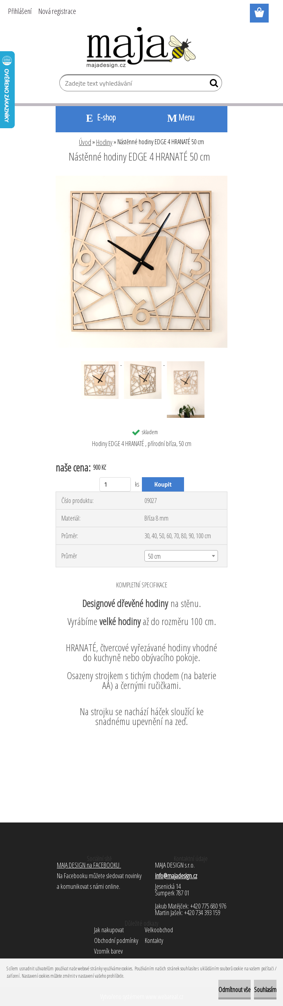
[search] (212, 84)
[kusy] (115, 484)
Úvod (85, 142)
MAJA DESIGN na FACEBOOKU (89, 865)
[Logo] (141, 47)
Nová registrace (57, 11)
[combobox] (181, 556)
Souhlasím (265, 989)
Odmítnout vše (234, 989)
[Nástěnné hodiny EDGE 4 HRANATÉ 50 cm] (141, 179)
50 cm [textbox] (154, 556)
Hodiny (104, 142)
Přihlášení (19, 11)
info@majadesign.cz (176, 875)
